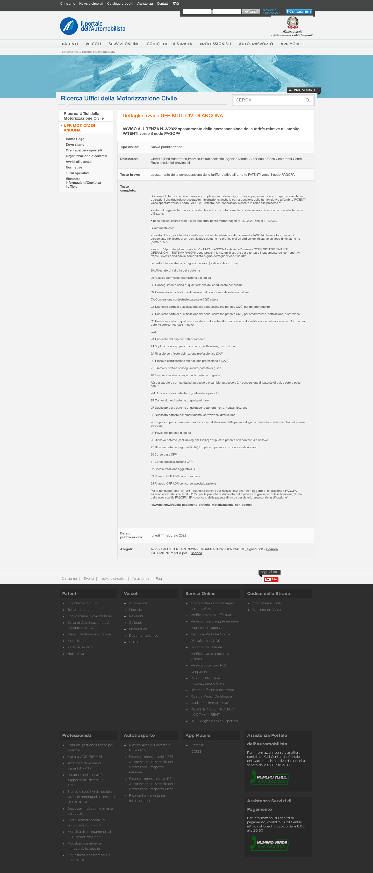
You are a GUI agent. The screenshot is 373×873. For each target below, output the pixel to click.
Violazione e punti (266, 603)
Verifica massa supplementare (214, 621)
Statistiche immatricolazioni (212, 703)
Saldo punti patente (206, 647)
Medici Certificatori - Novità (89, 634)
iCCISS (196, 751)
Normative (74, 167)
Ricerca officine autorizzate (212, 690)
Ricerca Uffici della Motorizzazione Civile (84, 115)
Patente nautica (79, 647)
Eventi (88, 579)
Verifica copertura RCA (209, 665)
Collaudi (135, 623)
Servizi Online (200, 594)
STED (133, 642)
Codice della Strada (268, 594)
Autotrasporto (139, 735)
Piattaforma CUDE (205, 641)
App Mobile (197, 735)
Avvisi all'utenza (78, 162)
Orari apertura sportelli (84, 150)
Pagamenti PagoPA (206, 628)
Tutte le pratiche (80, 610)
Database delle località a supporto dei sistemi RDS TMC (87, 780)
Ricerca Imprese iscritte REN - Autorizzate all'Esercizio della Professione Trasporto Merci (153, 784)
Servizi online (70, 51)
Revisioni (136, 616)
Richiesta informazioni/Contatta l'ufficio (83, 182)
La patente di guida (82, 603)
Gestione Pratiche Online (210, 634)
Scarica (272, 549)
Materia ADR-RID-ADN (85, 757)
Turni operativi (77, 173)
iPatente (197, 745)
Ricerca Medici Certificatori (212, 696)
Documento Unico (143, 635)
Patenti (70, 594)
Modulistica (76, 641)
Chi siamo (67, 3)
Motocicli (136, 610)
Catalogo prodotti (120, 3)
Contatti (163, 3)
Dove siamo (75, 144)
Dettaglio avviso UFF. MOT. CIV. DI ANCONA (173, 115)
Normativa (75, 654)
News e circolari (91, 3)
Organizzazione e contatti (86, 156)
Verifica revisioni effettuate (212, 615)
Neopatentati (201, 672)
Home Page (75, 139)
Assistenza (145, 3)
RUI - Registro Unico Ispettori (214, 721)
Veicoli (131, 594)
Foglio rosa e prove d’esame (89, 616)
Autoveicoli (138, 603)
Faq (158, 579)
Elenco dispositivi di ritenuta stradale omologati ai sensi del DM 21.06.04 (91, 797)
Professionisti (76, 735)
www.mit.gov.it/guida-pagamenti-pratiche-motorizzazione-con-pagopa (202, 504)
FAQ (176, 3)
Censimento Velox (266, 610)
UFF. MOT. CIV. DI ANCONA (79, 127)
